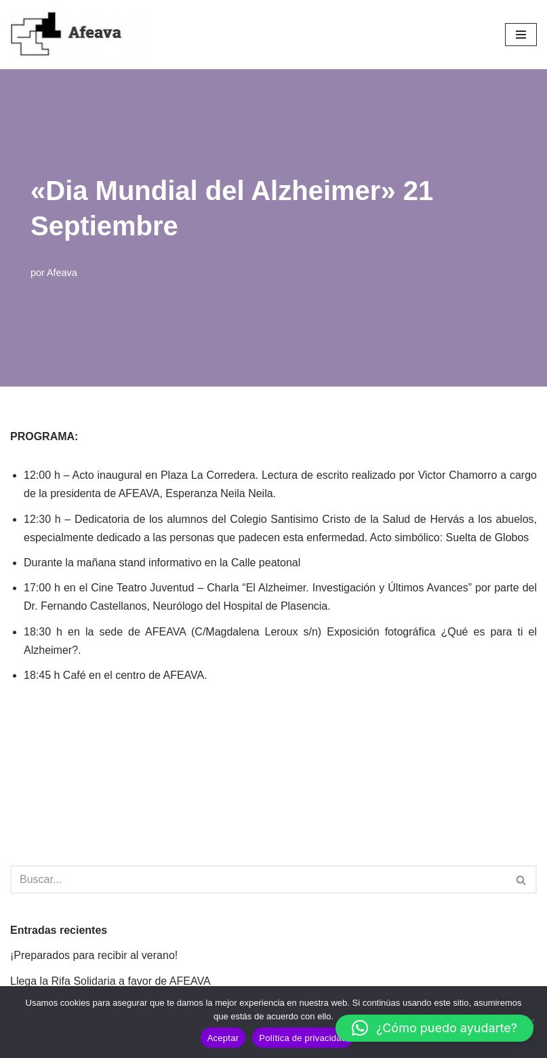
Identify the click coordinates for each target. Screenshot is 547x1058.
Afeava (62, 272)
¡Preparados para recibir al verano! (94, 955)
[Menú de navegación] (521, 34)
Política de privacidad (302, 1038)
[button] (434, 1028)
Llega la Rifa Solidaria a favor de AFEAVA (110, 981)
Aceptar (223, 1038)
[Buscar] (258, 879)
